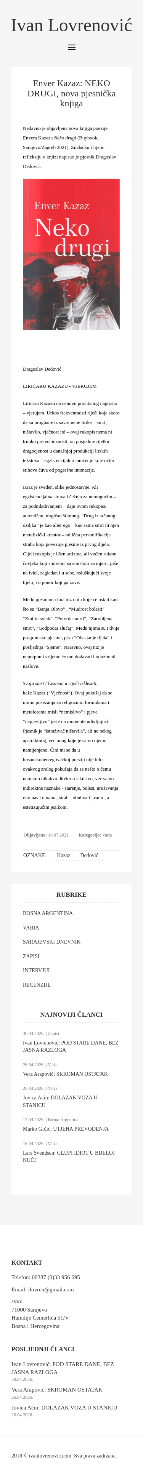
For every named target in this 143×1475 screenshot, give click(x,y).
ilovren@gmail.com (51, 1289)
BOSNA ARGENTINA (48, 913)
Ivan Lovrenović (71, 25)
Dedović (89, 855)
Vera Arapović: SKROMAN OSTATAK (65, 1074)
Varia (107, 835)
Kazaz (63, 855)
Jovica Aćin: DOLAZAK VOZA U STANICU (64, 1408)
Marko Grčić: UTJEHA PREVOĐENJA (66, 1129)
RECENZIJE (37, 985)
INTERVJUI (36, 970)
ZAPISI (31, 956)
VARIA (31, 928)
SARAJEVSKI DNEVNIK (51, 942)
